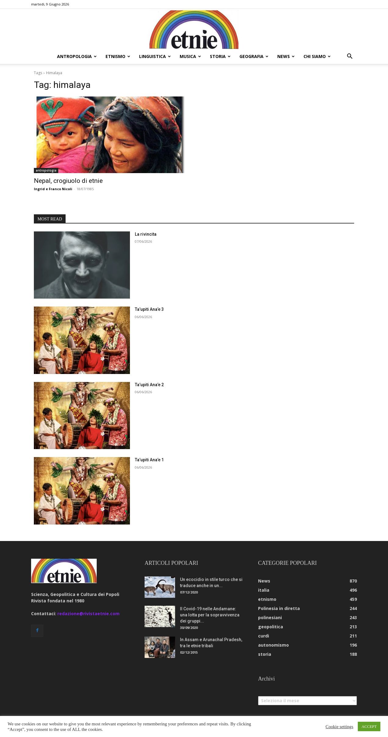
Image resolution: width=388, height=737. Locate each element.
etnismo (118, 56)
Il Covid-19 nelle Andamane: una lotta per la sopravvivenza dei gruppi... (209, 614)
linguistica (155, 56)
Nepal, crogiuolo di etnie (68, 180)
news (286, 56)
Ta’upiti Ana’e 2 (149, 384)
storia (220, 56)
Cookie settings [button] (339, 726)
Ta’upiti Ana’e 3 (149, 309)
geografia (253, 56)
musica (190, 56)
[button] (349, 57)
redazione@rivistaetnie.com (88, 613)
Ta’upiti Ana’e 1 (149, 459)
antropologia (77, 56)
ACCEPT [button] (369, 726)
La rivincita (145, 234)
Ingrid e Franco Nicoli (53, 189)
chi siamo (317, 56)
